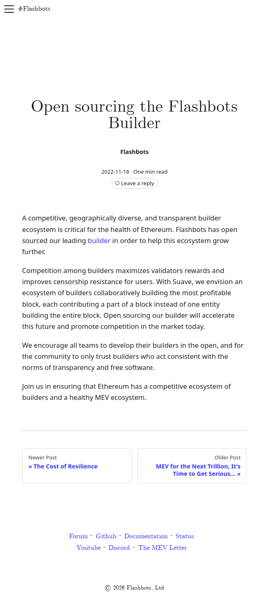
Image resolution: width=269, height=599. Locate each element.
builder (99, 240)
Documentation (146, 536)
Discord (119, 548)
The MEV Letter (162, 548)
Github (106, 536)
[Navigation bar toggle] (9, 9)
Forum (78, 536)
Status (185, 536)
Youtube (89, 548)
